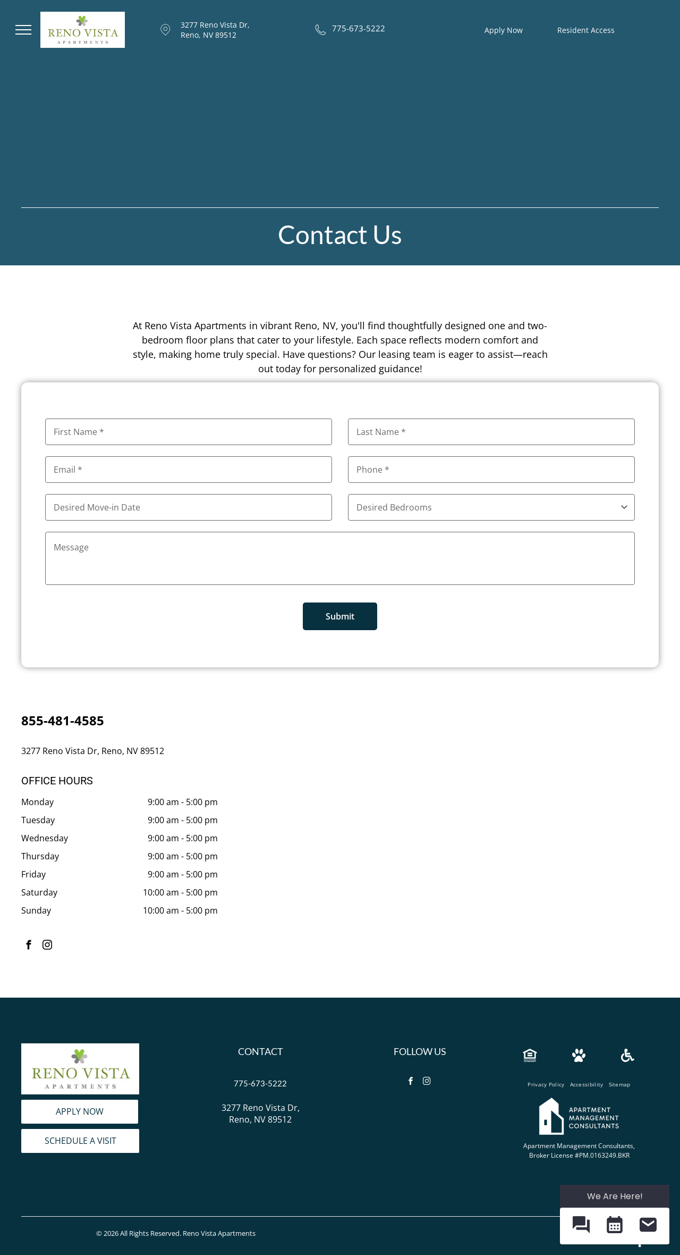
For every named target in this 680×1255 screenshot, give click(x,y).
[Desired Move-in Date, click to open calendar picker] (188, 507)
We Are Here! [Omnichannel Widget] (615, 1196)
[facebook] (28, 946)
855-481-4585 (62, 720)
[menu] (23, 30)
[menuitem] (546, 1084)
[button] (581, 1226)
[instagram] (47, 946)
